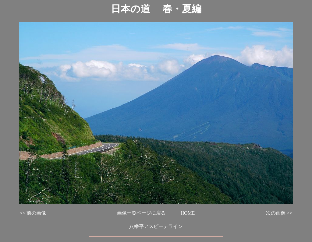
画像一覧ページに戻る (141, 213)
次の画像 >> (279, 213)
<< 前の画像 (33, 213)
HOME (187, 213)
